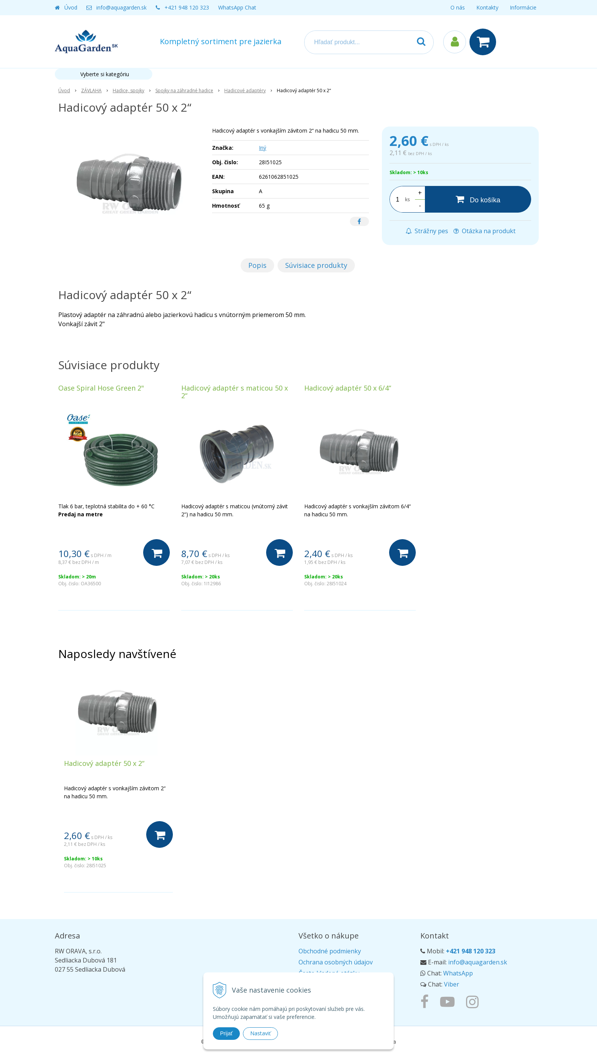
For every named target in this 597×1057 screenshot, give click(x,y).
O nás (457, 7)
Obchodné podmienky (329, 951)
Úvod (70, 7)
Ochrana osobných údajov (335, 962)
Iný (262, 147)
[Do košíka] (478, 199)
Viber (451, 984)
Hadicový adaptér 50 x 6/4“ (347, 387)
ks (407, 199)
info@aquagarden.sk (121, 7)
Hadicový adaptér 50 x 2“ (104, 763)
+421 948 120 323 (186, 7)
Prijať (226, 1033)
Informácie (523, 7)
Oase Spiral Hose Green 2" (101, 387)
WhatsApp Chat (237, 7)
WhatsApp (458, 973)
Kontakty (487, 7)
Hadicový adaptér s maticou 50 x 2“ (234, 391)
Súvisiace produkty (316, 265)
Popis (257, 265)
